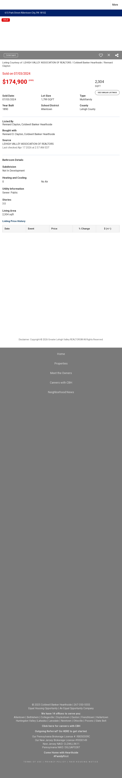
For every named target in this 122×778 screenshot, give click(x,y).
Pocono (89, 720)
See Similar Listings (107, 93)
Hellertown (102, 717)
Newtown (66, 720)
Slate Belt (100, 720)
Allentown (19, 717)
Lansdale (54, 720)
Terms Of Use (33, 762)
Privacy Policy (55, 762)
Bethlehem (33, 717)
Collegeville (47, 717)
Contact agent (11, 55)
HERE (66, 731)
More (115, 4)
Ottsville (78, 720)
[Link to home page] (4, 5)
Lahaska (42, 720)
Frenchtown (87, 717)
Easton (75, 717)
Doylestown (62, 717)
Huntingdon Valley (26, 720)
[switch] (101, 55)
